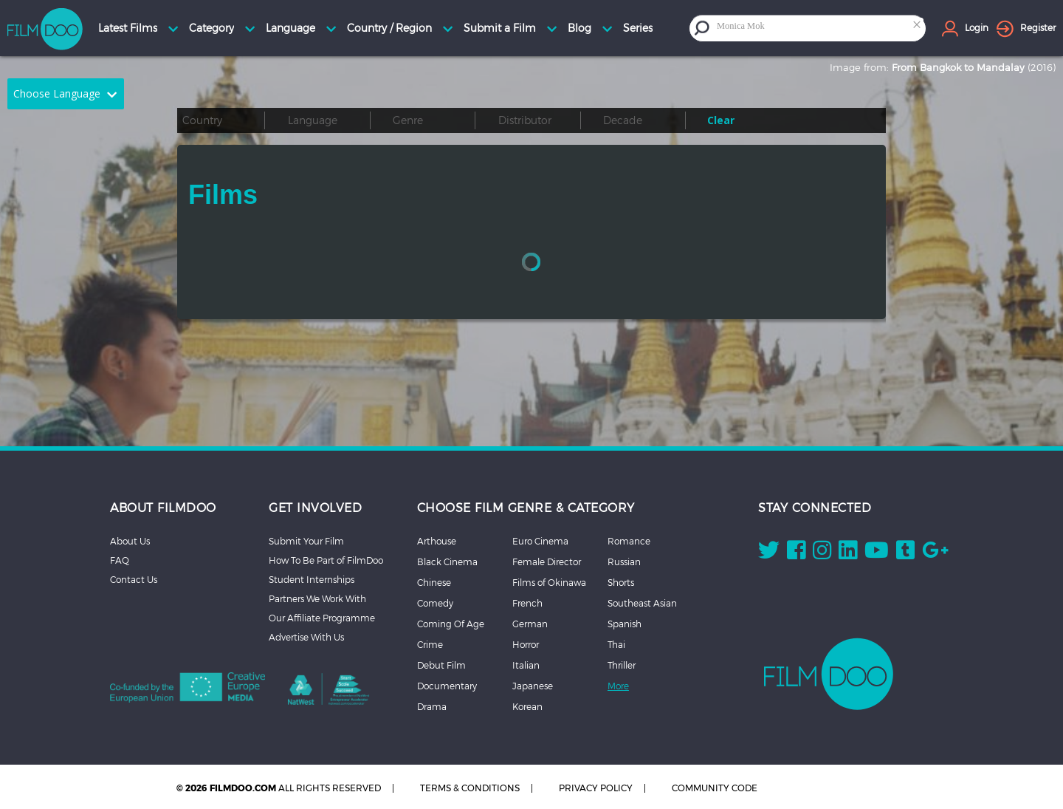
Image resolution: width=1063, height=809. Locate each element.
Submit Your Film (306, 541)
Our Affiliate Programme (322, 617)
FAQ (119, 560)
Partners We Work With (317, 598)
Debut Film (441, 665)
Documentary (447, 685)
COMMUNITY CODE (714, 787)
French (527, 603)
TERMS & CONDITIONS (470, 787)
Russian (624, 561)
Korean (527, 706)
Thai (616, 644)
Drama (432, 706)
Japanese (532, 685)
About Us (130, 541)
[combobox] (819, 28)
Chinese (434, 582)
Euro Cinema (540, 541)
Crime (430, 644)
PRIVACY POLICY (596, 787)
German (530, 623)
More (618, 685)
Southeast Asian (642, 603)
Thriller (622, 665)
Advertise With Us (306, 637)
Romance (629, 541)
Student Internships (311, 579)
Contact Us (133, 579)
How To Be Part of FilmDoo (326, 560)
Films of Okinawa (549, 582)
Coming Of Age (450, 623)
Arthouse (436, 541)
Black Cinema (447, 561)
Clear (721, 120)
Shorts (621, 582)
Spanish (624, 623)
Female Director (546, 561)
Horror (525, 644)
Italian (526, 665)
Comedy (435, 603)
